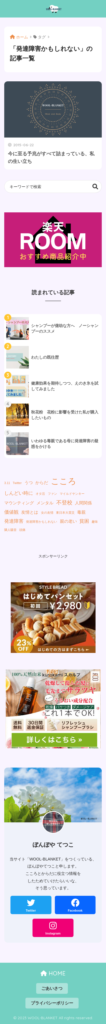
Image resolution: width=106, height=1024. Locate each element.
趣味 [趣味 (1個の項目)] (95, 521)
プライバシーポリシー (52, 1003)
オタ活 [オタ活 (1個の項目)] (40, 493)
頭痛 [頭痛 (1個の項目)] (22, 529)
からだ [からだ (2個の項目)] (41, 482)
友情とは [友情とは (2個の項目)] (29, 512)
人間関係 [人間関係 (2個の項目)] (83, 503)
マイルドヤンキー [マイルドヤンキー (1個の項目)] (72, 493)
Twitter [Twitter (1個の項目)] (17, 483)
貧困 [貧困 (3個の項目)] (84, 521)
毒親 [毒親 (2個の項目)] (81, 512)
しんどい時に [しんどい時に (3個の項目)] (18, 493)
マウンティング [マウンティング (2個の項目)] (19, 503)
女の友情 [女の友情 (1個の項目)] (47, 512)
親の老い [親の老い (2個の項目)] (68, 521)
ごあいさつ (51, 988)
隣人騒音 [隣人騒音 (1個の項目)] (10, 529)
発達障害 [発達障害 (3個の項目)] (13, 521)
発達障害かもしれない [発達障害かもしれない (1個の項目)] (41, 521)
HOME (53, 973)
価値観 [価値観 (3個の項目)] (11, 512)
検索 (95, 186)
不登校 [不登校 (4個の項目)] (64, 502)
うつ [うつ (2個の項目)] (28, 482)
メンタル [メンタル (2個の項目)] (44, 503)
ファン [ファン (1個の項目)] (52, 493)
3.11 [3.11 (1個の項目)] (7, 483)
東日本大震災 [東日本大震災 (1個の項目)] (65, 512)
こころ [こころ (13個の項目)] (63, 481)
